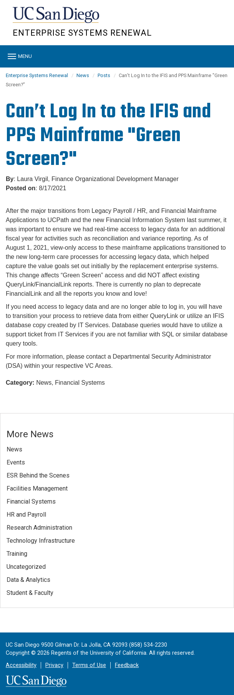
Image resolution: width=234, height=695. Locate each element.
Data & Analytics (28, 579)
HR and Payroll (26, 514)
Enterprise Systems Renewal (82, 33)
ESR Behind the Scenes (38, 475)
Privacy (54, 665)
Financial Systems (31, 501)
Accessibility (21, 665)
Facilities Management (37, 488)
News (82, 75)
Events (16, 462)
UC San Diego (57, 18)
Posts (104, 75)
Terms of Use (89, 665)
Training (17, 553)
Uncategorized (26, 566)
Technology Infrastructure (41, 540)
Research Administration (39, 527)
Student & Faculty (30, 592)
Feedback (127, 665)
